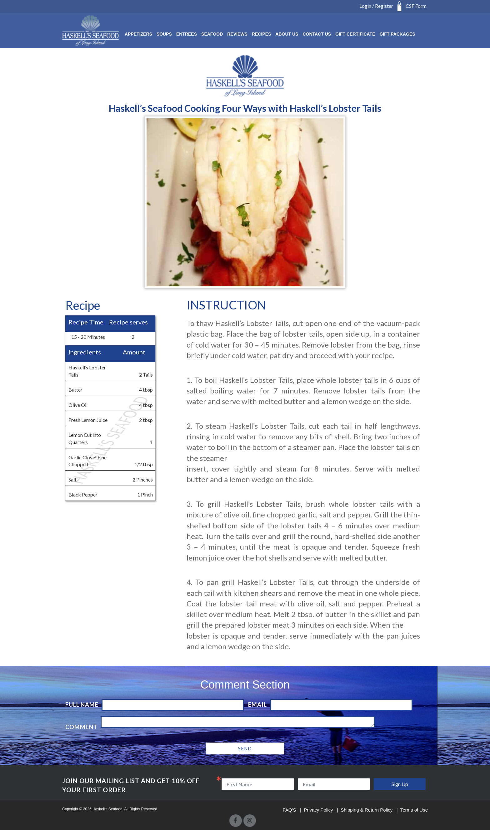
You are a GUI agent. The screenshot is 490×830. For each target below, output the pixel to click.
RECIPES (261, 34)
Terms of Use (414, 810)
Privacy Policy (319, 810)
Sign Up (400, 784)
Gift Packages (397, 34)
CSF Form (416, 6)
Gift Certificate (355, 34)
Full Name (81, 704)
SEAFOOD (212, 34)
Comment (81, 727)
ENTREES (186, 34)
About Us (286, 34)
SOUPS (164, 34)
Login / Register (376, 6)
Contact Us (316, 34)
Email (257, 704)
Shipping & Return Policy (367, 810)
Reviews (237, 34)
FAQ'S (290, 810)
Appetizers (138, 34)
